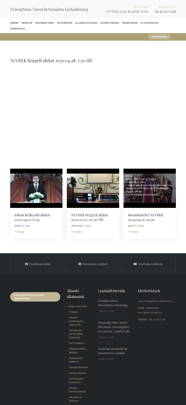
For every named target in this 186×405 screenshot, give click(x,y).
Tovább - (20, 232)
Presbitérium (130, 23)
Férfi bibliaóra (76, 343)
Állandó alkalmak (86, 23)
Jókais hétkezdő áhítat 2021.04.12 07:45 (32, 217)
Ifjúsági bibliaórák (78, 367)
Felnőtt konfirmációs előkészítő (76, 321)
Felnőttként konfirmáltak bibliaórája (76, 334)
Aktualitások (159, 36)
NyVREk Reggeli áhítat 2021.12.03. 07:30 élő (89, 217)
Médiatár (27, 23)
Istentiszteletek (77, 373)
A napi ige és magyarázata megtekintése (29, 297)
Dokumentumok (44, 23)
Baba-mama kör (78, 306)
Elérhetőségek (109, 23)
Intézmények (64, 23)
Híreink (14, 23)
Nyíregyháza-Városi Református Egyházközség (49, 9)
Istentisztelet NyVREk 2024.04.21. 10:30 (145, 217)
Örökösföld (17, 28)
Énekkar (73, 311)
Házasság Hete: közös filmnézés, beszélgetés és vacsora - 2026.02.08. (113, 327)
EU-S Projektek (150, 23)
